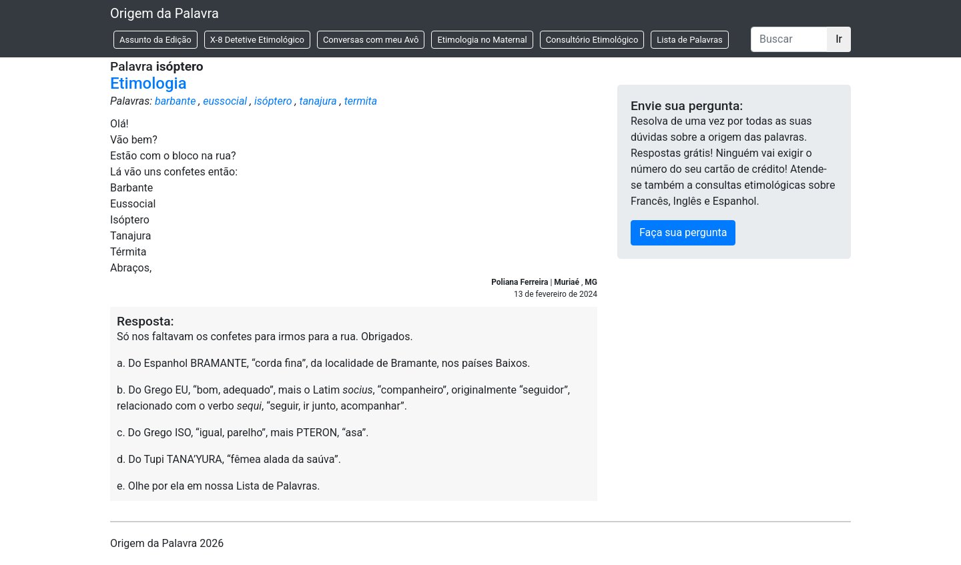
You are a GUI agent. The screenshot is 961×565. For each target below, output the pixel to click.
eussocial (225, 101)
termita (360, 101)
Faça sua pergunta (683, 232)
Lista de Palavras (689, 40)
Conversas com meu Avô (371, 40)
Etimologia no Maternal (482, 40)
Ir (839, 39)
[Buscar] (789, 39)
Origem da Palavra (164, 13)
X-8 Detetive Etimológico (257, 40)
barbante (175, 101)
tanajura (318, 101)
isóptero (273, 101)
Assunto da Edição (155, 40)
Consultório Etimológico (592, 40)
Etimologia (148, 83)
